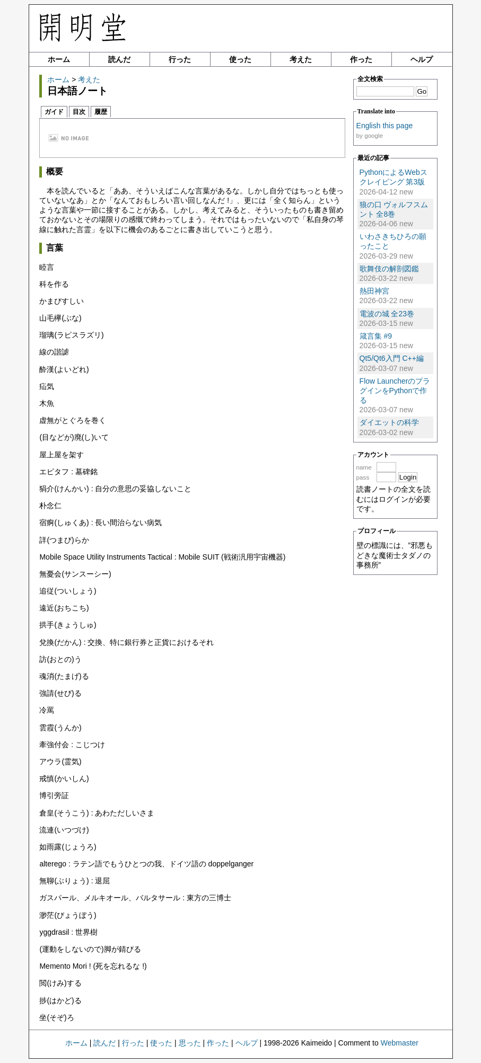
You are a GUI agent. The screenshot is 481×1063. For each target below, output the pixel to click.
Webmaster (399, 1043)
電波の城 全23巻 (387, 313)
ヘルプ (421, 59)
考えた (301, 59)
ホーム (59, 59)
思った (190, 1043)
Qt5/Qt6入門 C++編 (392, 358)
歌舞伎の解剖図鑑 (389, 268)
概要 (54, 171)
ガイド (54, 112)
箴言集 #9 (376, 336)
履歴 (100, 112)
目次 (79, 112)
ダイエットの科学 (389, 422)
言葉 (54, 247)
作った (361, 59)
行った (180, 59)
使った (240, 59)
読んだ (119, 59)
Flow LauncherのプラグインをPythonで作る (395, 390)
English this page (384, 125)
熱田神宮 (374, 291)
